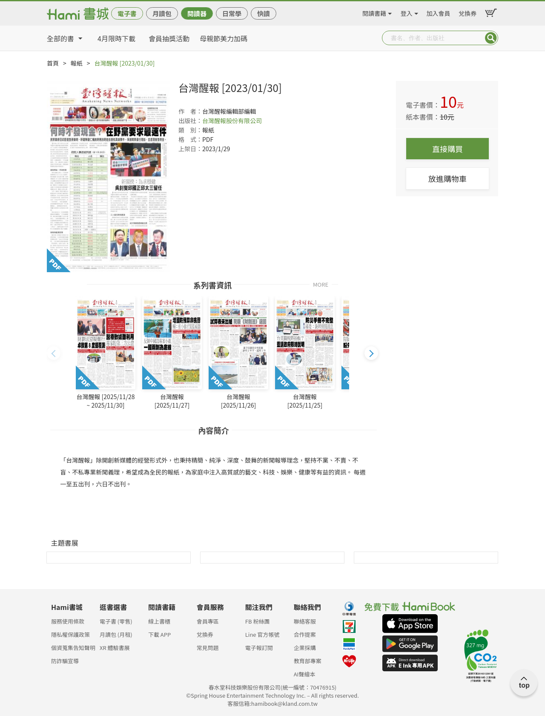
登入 (407, 12)
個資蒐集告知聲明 (73, 648)
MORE (320, 284)
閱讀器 (197, 13)
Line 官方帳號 (262, 634)
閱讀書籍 (374, 12)
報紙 (77, 63)
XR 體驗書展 (115, 648)
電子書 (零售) (116, 621)
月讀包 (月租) (116, 634)
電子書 (127, 13)
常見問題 (208, 648)
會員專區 (208, 621)
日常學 (231, 13)
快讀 (263, 13)
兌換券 (467, 12)
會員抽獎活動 (169, 38)
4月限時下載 (116, 38)
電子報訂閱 (259, 648)
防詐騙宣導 (65, 661)
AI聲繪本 (305, 674)
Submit (491, 38)
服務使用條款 (67, 621)
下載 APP (159, 634)
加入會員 (438, 12)
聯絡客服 (305, 621)
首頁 (53, 63)
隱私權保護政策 (70, 634)
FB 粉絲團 (257, 621)
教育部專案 (307, 661)
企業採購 (305, 648)
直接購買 (447, 148)
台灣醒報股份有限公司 (232, 120)
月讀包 (162, 13)
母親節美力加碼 (223, 38)
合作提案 (305, 634)
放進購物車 (447, 178)
